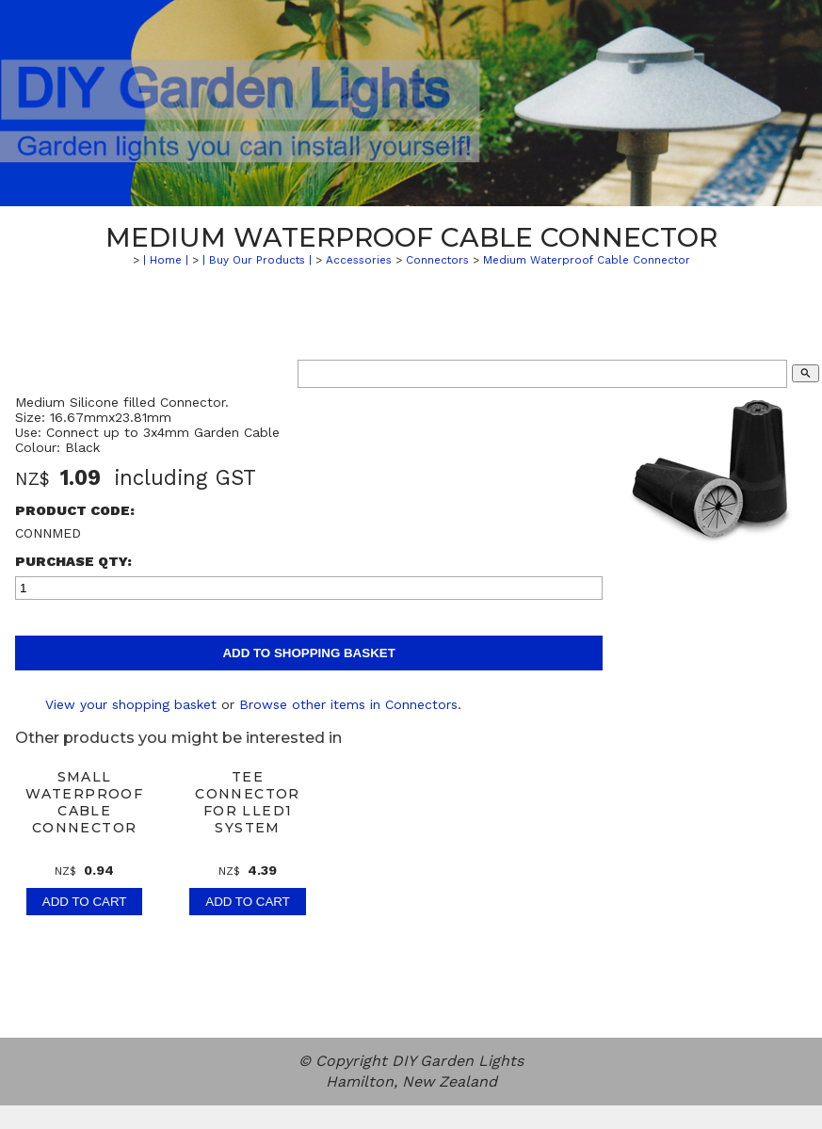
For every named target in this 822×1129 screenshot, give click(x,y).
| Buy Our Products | (257, 259)
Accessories (359, 259)
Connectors (437, 259)
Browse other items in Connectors (348, 704)
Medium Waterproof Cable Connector (586, 259)
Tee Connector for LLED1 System (247, 802)
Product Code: (75, 510)
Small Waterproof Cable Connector (84, 802)
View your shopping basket (131, 704)
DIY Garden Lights (458, 1061)
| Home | (165, 259)
